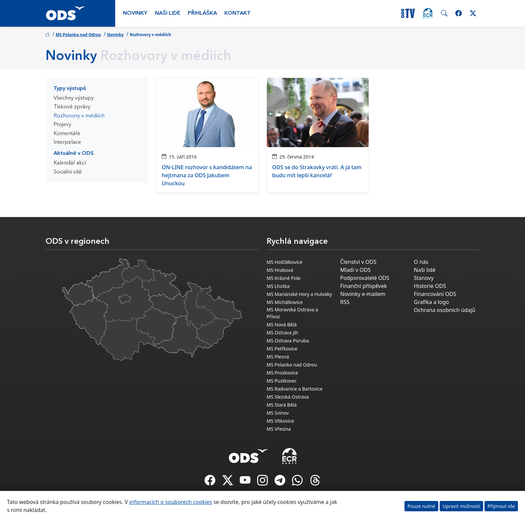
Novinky (135, 13)
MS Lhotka (278, 286)
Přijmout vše (501, 506)
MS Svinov (278, 413)
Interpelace (67, 142)
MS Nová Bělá (282, 324)
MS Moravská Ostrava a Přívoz (292, 313)
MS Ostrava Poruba (288, 340)
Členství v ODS (358, 262)
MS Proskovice (282, 373)
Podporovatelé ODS (364, 278)
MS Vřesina (279, 429)
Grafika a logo (431, 302)
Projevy (62, 124)
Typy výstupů (70, 88)
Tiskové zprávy (72, 107)
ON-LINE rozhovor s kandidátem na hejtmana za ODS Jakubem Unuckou (207, 175)
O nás (421, 262)
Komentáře (67, 133)
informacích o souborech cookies (170, 502)
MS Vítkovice (280, 421)
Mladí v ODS (355, 270)
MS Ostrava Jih (282, 332)
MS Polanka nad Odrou (78, 34)
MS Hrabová (280, 270)
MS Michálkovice (285, 302)
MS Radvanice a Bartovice (295, 389)
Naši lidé (167, 13)
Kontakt (237, 13)
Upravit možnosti (461, 506)
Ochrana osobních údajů (444, 310)
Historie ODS (430, 286)
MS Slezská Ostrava (288, 397)
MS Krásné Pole (283, 278)
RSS (345, 302)
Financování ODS (435, 294)
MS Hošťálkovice (284, 262)
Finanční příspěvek (363, 286)
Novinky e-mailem (362, 294)
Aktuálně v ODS (74, 153)
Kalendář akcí (70, 163)
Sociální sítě (68, 172)
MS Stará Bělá (282, 405)
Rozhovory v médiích (79, 116)
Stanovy (424, 278)
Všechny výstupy (74, 98)
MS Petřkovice (282, 348)
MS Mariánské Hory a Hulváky (299, 294)
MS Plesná (278, 356)
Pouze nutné (421, 506)
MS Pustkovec (282, 381)
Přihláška (202, 13)
